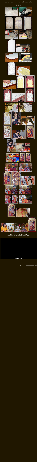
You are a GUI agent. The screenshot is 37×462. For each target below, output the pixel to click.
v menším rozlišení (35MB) (12, 235)
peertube (20, 236)
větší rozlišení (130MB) (25, 235)
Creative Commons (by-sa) (31, 265)
